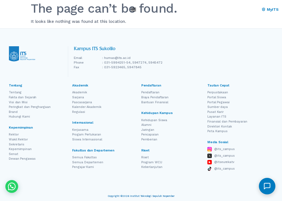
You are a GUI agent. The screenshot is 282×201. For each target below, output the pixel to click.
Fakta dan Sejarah (22, 97)
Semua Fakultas (84, 157)
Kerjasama (80, 130)
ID (254, 9)
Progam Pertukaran (86, 134)
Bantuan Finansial (154, 102)
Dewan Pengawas (22, 159)
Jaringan (147, 130)
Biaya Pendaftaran (155, 97)
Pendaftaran (150, 92)
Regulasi (78, 112)
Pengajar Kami (83, 167)
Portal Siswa (216, 97)
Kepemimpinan (20, 149)
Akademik (79, 92)
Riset (145, 157)
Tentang (15, 92)
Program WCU (151, 162)
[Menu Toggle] (133, 9)
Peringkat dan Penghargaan (30, 107)
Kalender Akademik (86, 107)
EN (238, 9)
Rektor (13, 134)
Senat (13, 154)
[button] (267, 186)
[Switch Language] (246, 9)
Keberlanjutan (151, 167)
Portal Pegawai (218, 102)
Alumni (146, 125)
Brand (13, 112)
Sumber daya (217, 107)
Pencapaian (150, 134)
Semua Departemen (87, 162)
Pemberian (149, 139)
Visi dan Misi (18, 102)
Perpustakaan (217, 92)
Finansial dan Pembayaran (227, 121)
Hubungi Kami (19, 116)
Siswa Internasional (87, 139)
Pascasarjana (82, 102)
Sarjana (78, 97)
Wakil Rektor (18, 139)
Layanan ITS (216, 116)
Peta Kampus (217, 131)
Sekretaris (16, 144)
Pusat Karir (215, 112)
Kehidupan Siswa (154, 120)
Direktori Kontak (219, 126)
